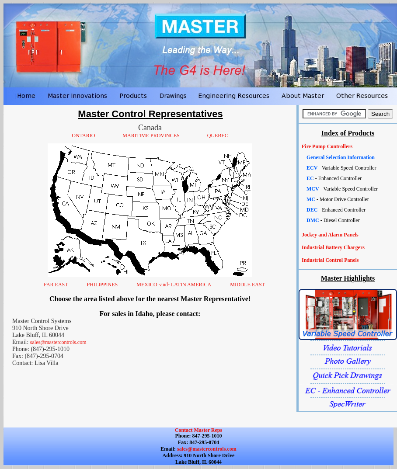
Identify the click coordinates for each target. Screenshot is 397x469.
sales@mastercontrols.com (58, 342)
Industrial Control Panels (330, 260)
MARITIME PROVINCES (150, 135)
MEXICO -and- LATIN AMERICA (173, 284)
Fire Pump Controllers (327, 146)
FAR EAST (56, 284)
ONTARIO (83, 135)
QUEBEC (217, 135)
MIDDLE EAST (247, 284)
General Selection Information (340, 157)
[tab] (348, 146)
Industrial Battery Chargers (333, 247)
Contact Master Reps (198, 430)
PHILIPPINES (102, 284)
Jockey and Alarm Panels (330, 235)
